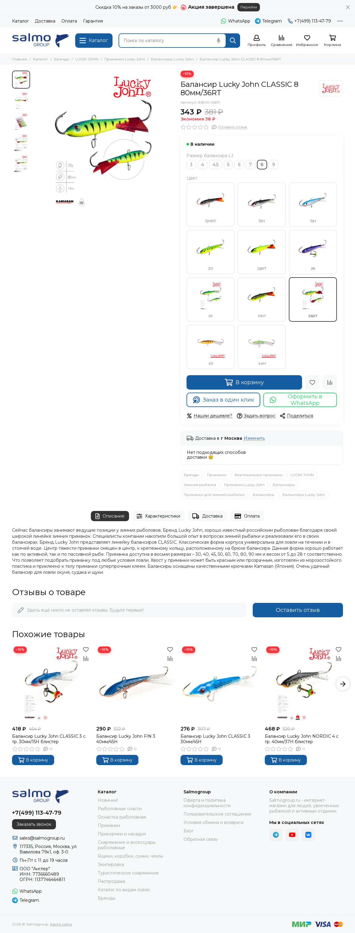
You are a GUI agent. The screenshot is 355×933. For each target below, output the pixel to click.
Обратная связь (201, 839)
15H (313, 204)
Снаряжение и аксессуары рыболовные (127, 845)
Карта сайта (61, 924)
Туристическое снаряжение (128, 873)
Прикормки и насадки (122, 834)
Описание (110, 516)
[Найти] (233, 40)
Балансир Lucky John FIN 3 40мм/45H (125, 739)
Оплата (69, 21)
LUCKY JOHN (86, 59)
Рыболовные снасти (120, 808)
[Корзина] (332, 41)
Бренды (61, 59)
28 (313, 252)
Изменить (254, 438)
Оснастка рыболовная (122, 817)
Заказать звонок (34, 824)
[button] (343, 684)
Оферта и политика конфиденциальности (207, 803)
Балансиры (284, 484)
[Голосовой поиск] (218, 40)
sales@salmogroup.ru (42, 838)
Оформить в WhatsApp (295, 399)
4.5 (215, 164)
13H (262, 204)
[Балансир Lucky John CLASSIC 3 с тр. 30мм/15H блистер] (51, 684)
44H (262, 347)
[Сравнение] (281, 41)
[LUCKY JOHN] (331, 88)
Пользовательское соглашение (217, 814)
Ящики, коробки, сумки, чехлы (130, 856)
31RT (262, 299)
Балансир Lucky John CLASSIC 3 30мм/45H (215, 739)
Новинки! (108, 800)
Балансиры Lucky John (172, 59)
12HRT (211, 204)
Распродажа (111, 881)
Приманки (217, 475)
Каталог (20, 21)
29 (211, 299)
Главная (19, 59)
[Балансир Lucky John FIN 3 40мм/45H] (135, 684)
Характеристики (159, 516)
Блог (189, 831)
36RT (313, 299)
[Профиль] (256, 41)
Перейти (248, 7)
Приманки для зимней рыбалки (214, 494)
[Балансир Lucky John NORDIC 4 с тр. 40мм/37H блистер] (304, 684)
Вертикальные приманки (258, 475)
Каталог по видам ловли (124, 889)
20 (211, 252)
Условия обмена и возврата (213, 822)
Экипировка (111, 864)
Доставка (45, 21)
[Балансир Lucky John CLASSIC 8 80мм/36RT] (103, 141)
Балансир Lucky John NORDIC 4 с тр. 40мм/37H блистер (301, 739)
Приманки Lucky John (124, 59)
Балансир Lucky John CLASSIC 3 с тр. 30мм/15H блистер (48, 739)
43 (211, 347)
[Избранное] (307, 41)
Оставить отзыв (298, 610)
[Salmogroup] (40, 40)
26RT (262, 252)
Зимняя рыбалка (200, 484)
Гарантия (93, 21)
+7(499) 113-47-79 (309, 21)
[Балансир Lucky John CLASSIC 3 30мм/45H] (220, 684)
